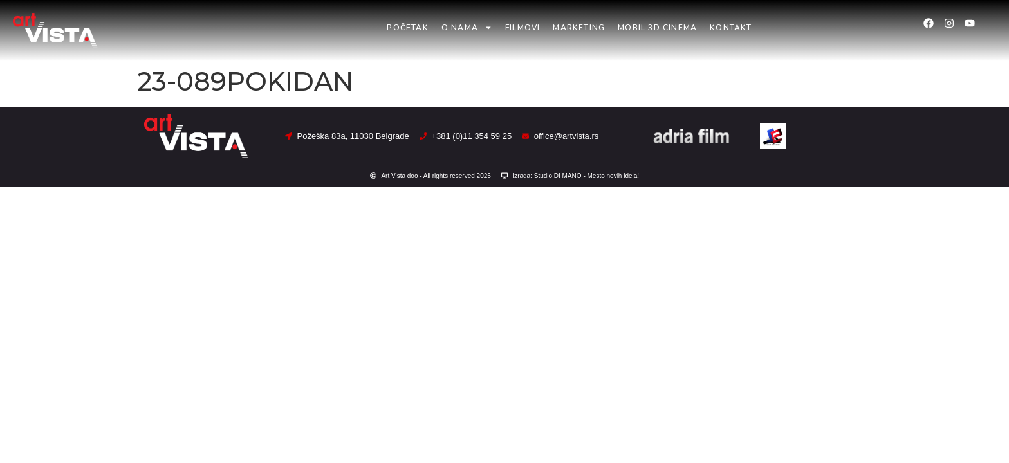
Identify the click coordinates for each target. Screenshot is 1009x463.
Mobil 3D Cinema (657, 28)
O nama (466, 27)
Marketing (579, 28)
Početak (407, 28)
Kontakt (731, 28)
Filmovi (522, 28)
